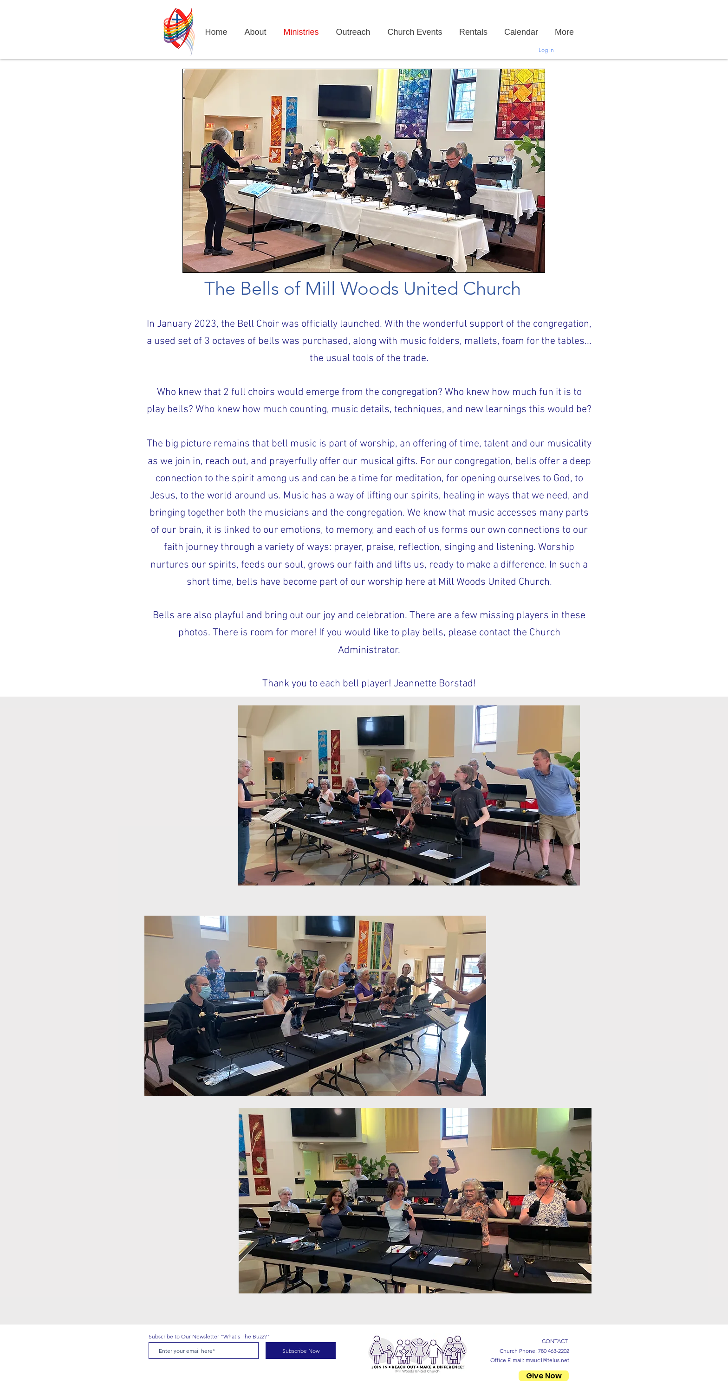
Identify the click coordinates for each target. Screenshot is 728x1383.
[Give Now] (544, 1375)
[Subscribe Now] (301, 1350)
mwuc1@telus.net (547, 1360)
